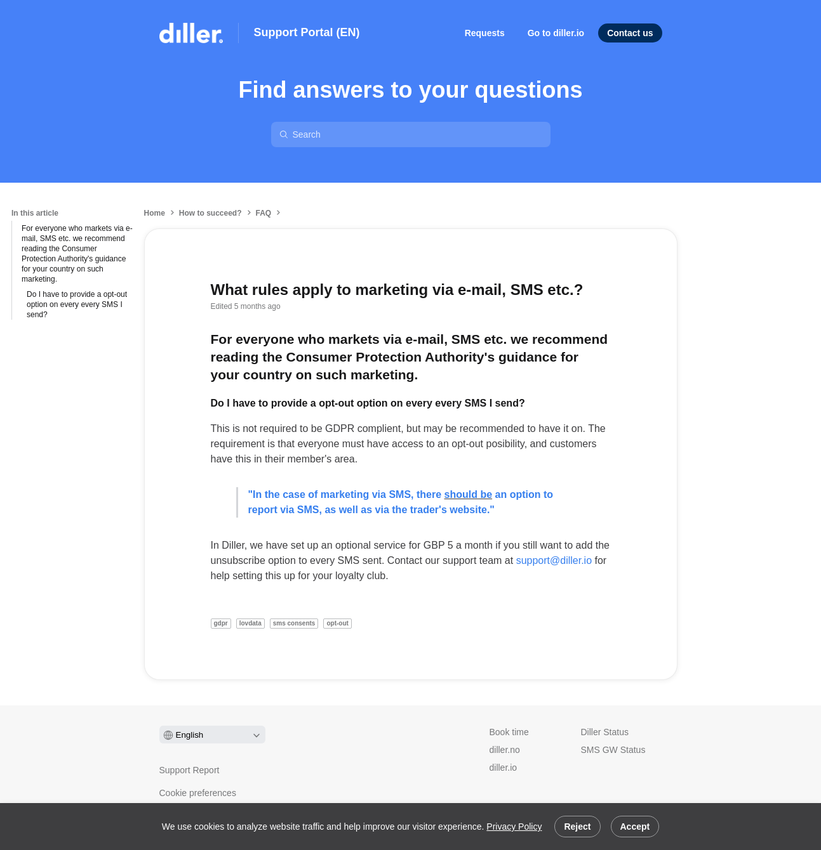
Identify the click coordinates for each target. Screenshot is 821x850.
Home (154, 213)
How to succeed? (210, 213)
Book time (509, 732)
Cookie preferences (197, 793)
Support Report (189, 770)
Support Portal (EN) (307, 32)
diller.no (505, 750)
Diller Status (605, 732)
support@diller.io (554, 560)
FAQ (264, 213)
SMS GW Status (613, 750)
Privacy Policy (514, 826)
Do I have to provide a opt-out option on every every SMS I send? (77, 304)
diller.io (503, 767)
